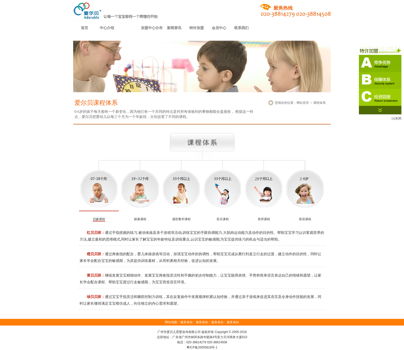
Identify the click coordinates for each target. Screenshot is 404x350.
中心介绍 (107, 28)
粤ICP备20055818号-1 (202, 347)
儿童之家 (320, 28)
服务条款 (186, 322)
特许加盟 (196, 28)
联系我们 (241, 28)
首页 (84, 28)
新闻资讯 (174, 28)
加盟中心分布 (152, 28)
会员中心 (219, 28)
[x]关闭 (396, 118)
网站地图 (171, 322)
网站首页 (303, 103)
